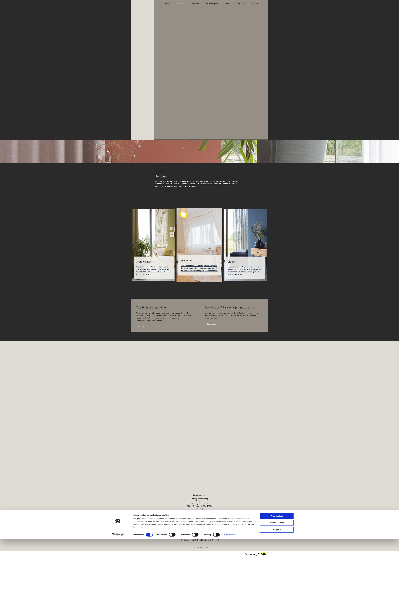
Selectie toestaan (277, 310)
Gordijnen (179, 4)
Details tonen (229, 322)
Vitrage (232, 261)
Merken (228, 4)
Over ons (241, 4)
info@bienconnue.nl (201, 536)
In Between (187, 260)
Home (166, 4)
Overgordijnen (143, 261)
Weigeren (277, 317)
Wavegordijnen (212, 4)
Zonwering (194, 4)
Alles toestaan (277, 303)
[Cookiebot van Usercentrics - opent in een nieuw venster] (117, 322)
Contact (254, 4)
